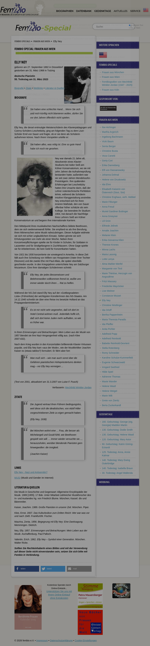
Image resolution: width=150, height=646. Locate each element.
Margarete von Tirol (112, 268)
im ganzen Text (136, 25)
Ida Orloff (107, 310)
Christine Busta (110, 151)
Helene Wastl (109, 386)
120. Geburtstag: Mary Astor (116, 439)
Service (135, 10)
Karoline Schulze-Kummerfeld (117, 357)
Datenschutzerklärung (61, 640)
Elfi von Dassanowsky (113, 170)
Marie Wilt (107, 395)
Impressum (42, 640)
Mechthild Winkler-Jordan (78, 387)
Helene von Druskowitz (114, 179)
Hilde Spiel (107, 371)
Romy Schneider (110, 352)
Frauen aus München (113, 72)
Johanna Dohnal (110, 174)
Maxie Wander (109, 381)
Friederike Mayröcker (113, 286)
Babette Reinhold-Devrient (115, 343)
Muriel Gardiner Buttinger (115, 211)
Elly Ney (106, 300)
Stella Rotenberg (110, 348)
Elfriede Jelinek (110, 225)
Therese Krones (110, 244)
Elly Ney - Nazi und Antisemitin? (30, 472)
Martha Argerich (110, 132)
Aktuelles (120, 10)
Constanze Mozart (111, 295)
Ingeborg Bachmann (112, 136)
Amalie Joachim (110, 230)
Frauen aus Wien (41, 41)
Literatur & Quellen (55, 88)
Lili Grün (106, 221)
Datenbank (83, 10)
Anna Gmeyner (110, 216)
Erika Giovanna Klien (113, 240)
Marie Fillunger (110, 202)
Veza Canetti (108, 155)
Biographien (64, 10)
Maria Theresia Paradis (114, 319)
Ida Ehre (106, 184)
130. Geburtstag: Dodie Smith (117, 429)
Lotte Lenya (108, 259)
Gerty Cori (107, 160)
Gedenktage (102, 10)
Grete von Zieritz (110, 400)
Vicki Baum (108, 141)
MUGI (17, 477)
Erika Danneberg (111, 165)
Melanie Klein (109, 235)
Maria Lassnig (109, 254)
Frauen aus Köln (110, 89)
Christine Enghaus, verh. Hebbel (119, 197)
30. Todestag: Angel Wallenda (117, 473)
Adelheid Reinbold (111, 338)
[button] (26, 569)
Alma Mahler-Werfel (112, 264)
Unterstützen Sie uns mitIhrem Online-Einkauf (59, 594)
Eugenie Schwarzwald (113, 362)
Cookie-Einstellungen (86, 640)
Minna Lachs (108, 249)
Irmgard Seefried (110, 367)
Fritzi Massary (109, 281)
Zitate (28, 88)
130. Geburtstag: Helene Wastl (118, 434)
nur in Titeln (134, 28)
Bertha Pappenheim (112, 314)
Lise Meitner (108, 291)
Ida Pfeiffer (107, 324)
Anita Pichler (108, 329)
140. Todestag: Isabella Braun (117, 468)
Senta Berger (109, 146)
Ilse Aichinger (109, 127)
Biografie (19, 88)
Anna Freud (108, 206)
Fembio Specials (22, 41)
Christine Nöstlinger (112, 305)
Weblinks (38, 88)
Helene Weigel (109, 391)
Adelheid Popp (109, 333)
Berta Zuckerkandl (111, 405)
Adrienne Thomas (111, 376)
